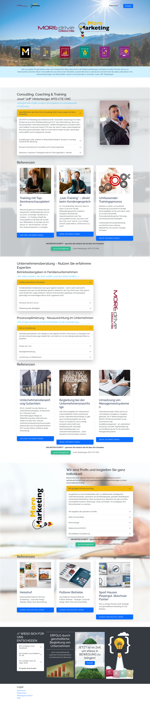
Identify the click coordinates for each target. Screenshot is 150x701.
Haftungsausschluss (25, 696)
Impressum (21, 691)
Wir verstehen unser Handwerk (27, 647)
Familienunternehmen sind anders (32, 282)
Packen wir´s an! (25, 346)
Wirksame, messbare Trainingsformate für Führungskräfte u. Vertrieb (45, 153)
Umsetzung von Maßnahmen (30, 357)
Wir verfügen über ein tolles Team (27, 662)
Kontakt (128, 6)
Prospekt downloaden (27, 668)
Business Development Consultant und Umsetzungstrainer (41, 147)
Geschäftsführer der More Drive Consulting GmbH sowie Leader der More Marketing (47, 113)
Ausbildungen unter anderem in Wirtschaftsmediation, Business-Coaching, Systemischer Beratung (47, 141)
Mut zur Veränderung (27, 328)
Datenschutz (21, 693)
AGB (18, 698)
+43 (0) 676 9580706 (61, 249)
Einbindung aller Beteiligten (29, 308)
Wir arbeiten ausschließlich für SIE (29, 654)
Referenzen (113, 6)
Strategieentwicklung (27, 352)
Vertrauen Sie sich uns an (28, 303)
